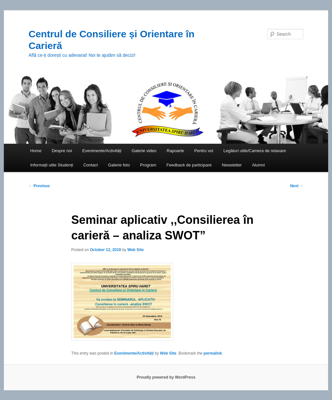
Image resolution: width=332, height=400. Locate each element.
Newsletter (232, 165)
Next (296, 186)
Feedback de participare (188, 165)
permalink (213, 353)
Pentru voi (203, 150)
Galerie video (144, 150)
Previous (39, 186)
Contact (90, 165)
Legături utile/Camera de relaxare (254, 150)
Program (148, 165)
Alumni (258, 165)
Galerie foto (119, 165)
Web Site (135, 250)
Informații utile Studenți (51, 165)
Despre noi (62, 150)
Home (36, 150)
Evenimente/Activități (102, 150)
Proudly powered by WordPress (165, 377)
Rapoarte (175, 150)
